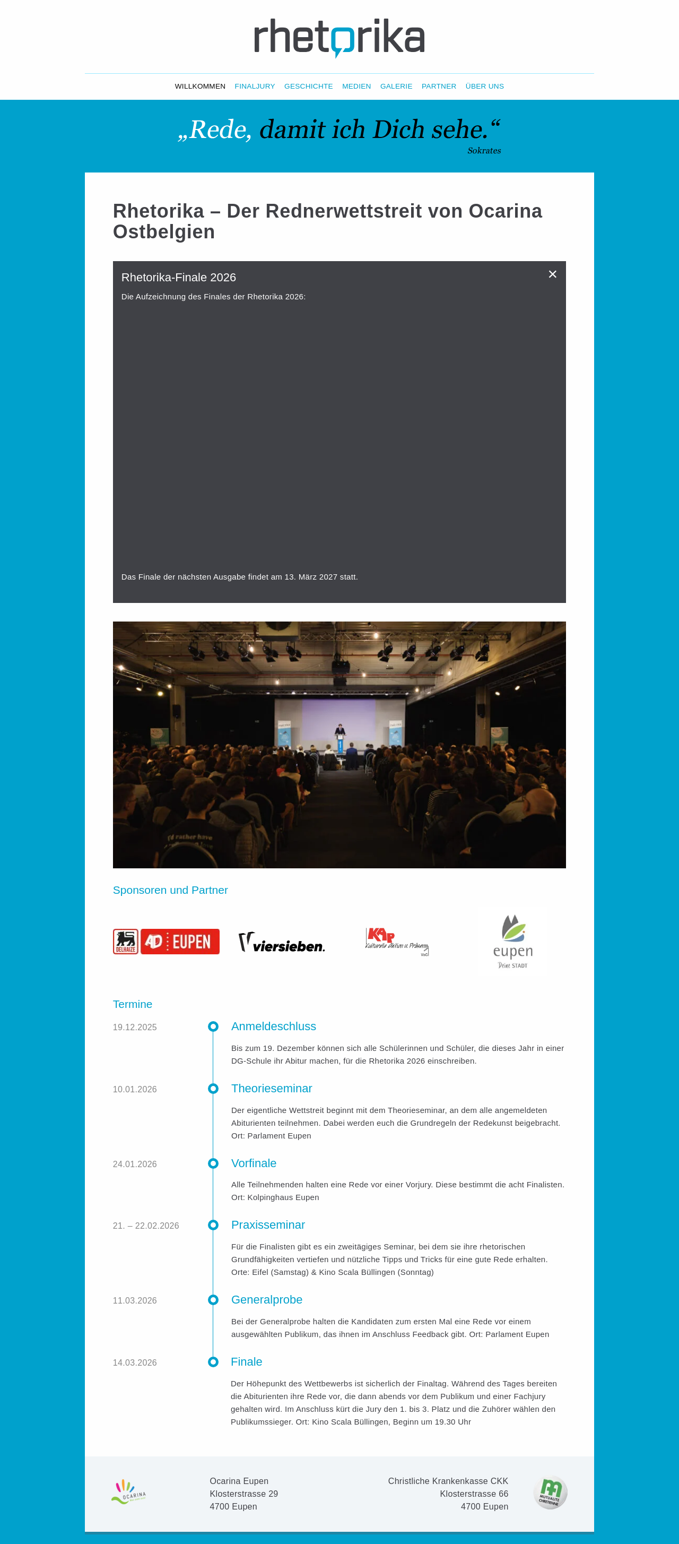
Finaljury (255, 86)
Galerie (396, 86)
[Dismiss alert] (553, 273)
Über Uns (485, 86)
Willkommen (200, 86)
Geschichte (308, 86)
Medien (356, 86)
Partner (439, 86)
